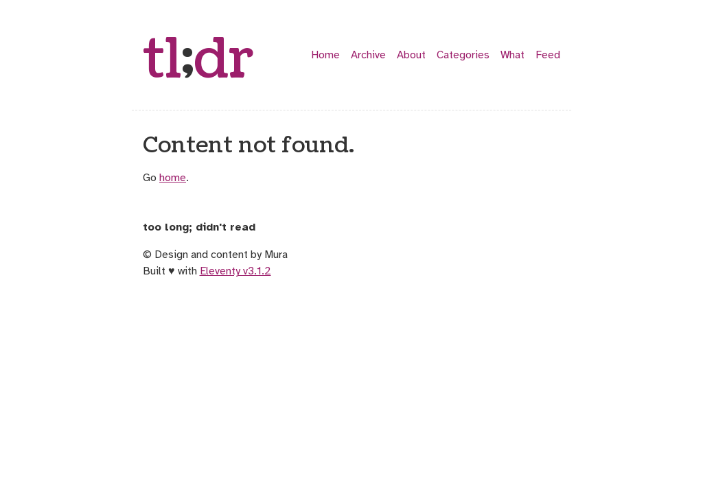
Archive (368, 55)
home (172, 178)
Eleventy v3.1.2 (235, 271)
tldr (198, 60)
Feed (547, 55)
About (411, 55)
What (512, 55)
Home (325, 55)
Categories (463, 55)
